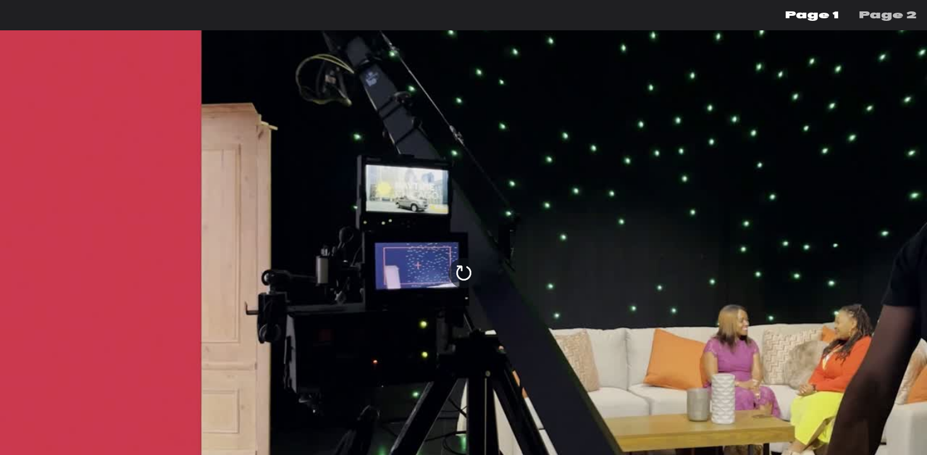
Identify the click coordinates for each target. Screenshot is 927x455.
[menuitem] (812, 15)
